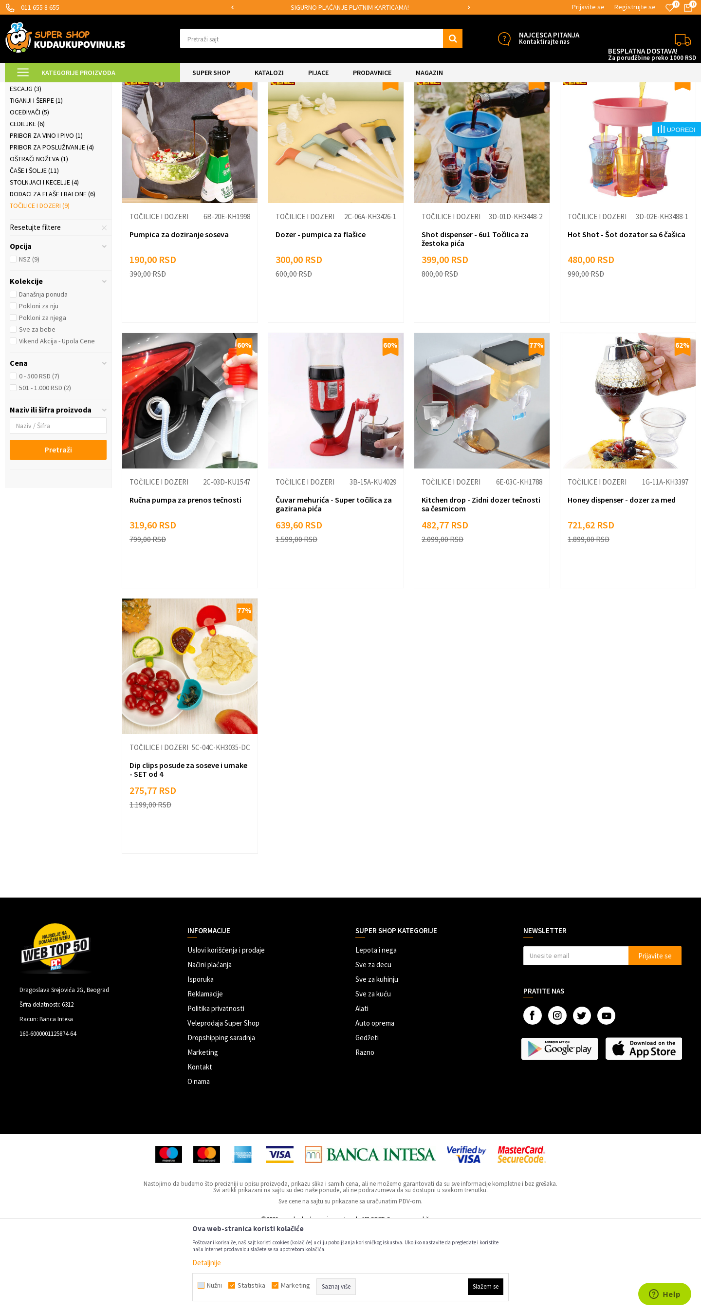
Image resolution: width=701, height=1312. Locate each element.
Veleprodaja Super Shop (223, 1105)
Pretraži (58, 532)
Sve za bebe (37, 411)
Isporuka (200, 1061)
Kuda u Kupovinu (27, 88)
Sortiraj (518, 113)
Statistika (251, 1285)
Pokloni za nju (38, 388)
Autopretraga (476, 113)
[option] (350, 7)
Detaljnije (206, 1262)
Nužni (214, 1285)
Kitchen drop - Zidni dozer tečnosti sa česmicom (481, 586)
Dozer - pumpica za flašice (321, 316)
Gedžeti (367, 1120)
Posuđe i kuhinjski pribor (177, 88)
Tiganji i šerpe (36, 182)
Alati (362, 1090)
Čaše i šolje (34, 252)
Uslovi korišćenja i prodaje (226, 1032)
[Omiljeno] (669, 7)
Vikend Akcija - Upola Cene (57, 423)
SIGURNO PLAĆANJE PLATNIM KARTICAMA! (350, 7)
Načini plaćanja (209, 1046)
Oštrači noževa (39, 241)
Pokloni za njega (42, 399)
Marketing (202, 1134)
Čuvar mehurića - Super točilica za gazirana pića (334, 586)
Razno (364, 1134)
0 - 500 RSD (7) (39, 458)
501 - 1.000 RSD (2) (45, 470)
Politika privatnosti (215, 1090)
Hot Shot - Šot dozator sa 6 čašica (626, 316)
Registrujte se (635, 6)
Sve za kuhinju (376, 1061)
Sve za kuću (373, 1076)
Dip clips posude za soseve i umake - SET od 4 (188, 852)
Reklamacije (205, 1076)
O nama (198, 1163)
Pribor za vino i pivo (46, 217)
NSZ (29, 341)
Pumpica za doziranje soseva (179, 316)
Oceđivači (29, 194)
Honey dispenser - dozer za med (622, 582)
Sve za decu (373, 1046)
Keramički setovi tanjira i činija (50, 142)
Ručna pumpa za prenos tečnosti (185, 582)
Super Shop (72, 88)
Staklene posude (41, 159)
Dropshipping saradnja (221, 1120)
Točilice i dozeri (40, 287)
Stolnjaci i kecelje (44, 264)
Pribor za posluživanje (52, 229)
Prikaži (595, 113)
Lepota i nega (376, 1032)
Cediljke (27, 206)
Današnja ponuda (43, 376)
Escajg (25, 171)
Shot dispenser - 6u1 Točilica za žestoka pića (475, 321)
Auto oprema (374, 1105)
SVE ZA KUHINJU (116, 88)
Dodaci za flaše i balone (52, 276)
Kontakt (199, 1149)
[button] (321, 38)
